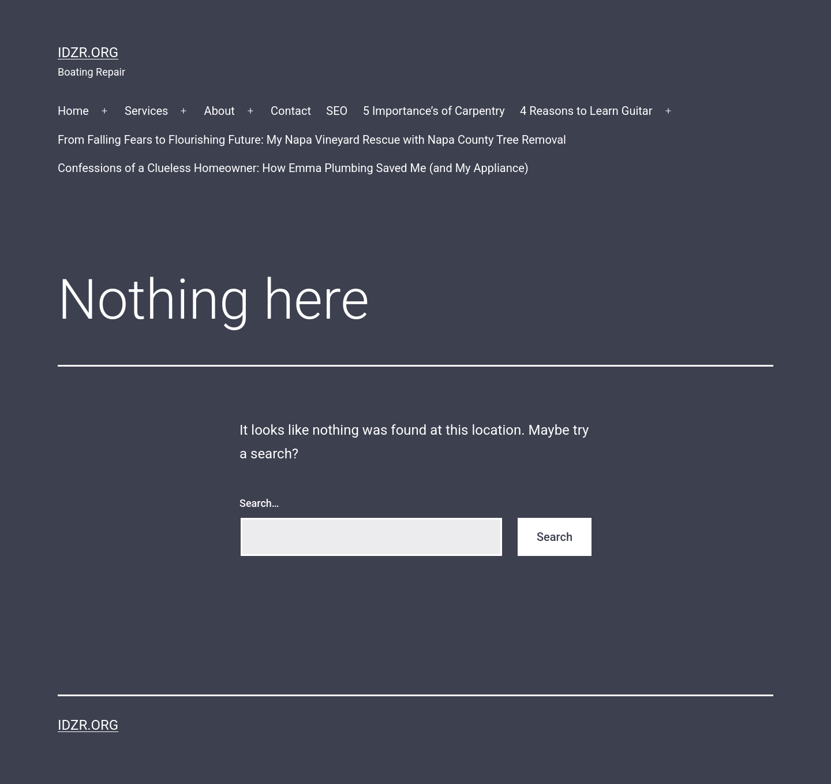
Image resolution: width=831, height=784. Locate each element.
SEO (336, 111)
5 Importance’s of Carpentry (434, 111)
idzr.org (88, 52)
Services (146, 111)
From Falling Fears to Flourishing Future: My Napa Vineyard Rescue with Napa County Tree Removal (312, 140)
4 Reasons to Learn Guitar (586, 111)
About (219, 111)
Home (73, 111)
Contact (291, 111)
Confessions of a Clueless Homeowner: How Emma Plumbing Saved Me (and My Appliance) (293, 168)
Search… (259, 503)
